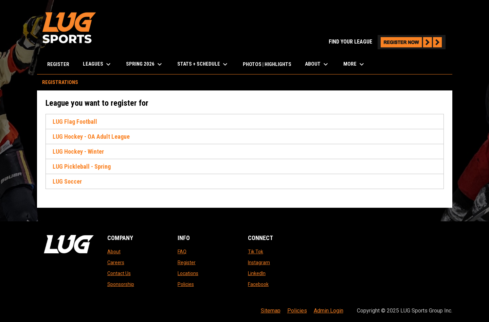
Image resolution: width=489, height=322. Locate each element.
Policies (186, 284)
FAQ (182, 251)
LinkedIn (257, 273)
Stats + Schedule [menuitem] (203, 64)
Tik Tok (255, 251)
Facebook (258, 284)
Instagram (259, 262)
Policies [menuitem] (297, 310)
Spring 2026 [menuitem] (145, 64)
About (114, 251)
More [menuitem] (354, 64)
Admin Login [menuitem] (328, 310)
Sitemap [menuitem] (270, 310)
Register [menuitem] (58, 64)
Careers (115, 262)
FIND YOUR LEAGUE (387, 41)
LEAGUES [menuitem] (97, 64)
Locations (188, 273)
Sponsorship (120, 284)
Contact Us (119, 273)
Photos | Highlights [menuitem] (267, 64)
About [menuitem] (317, 64)
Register (187, 262)
